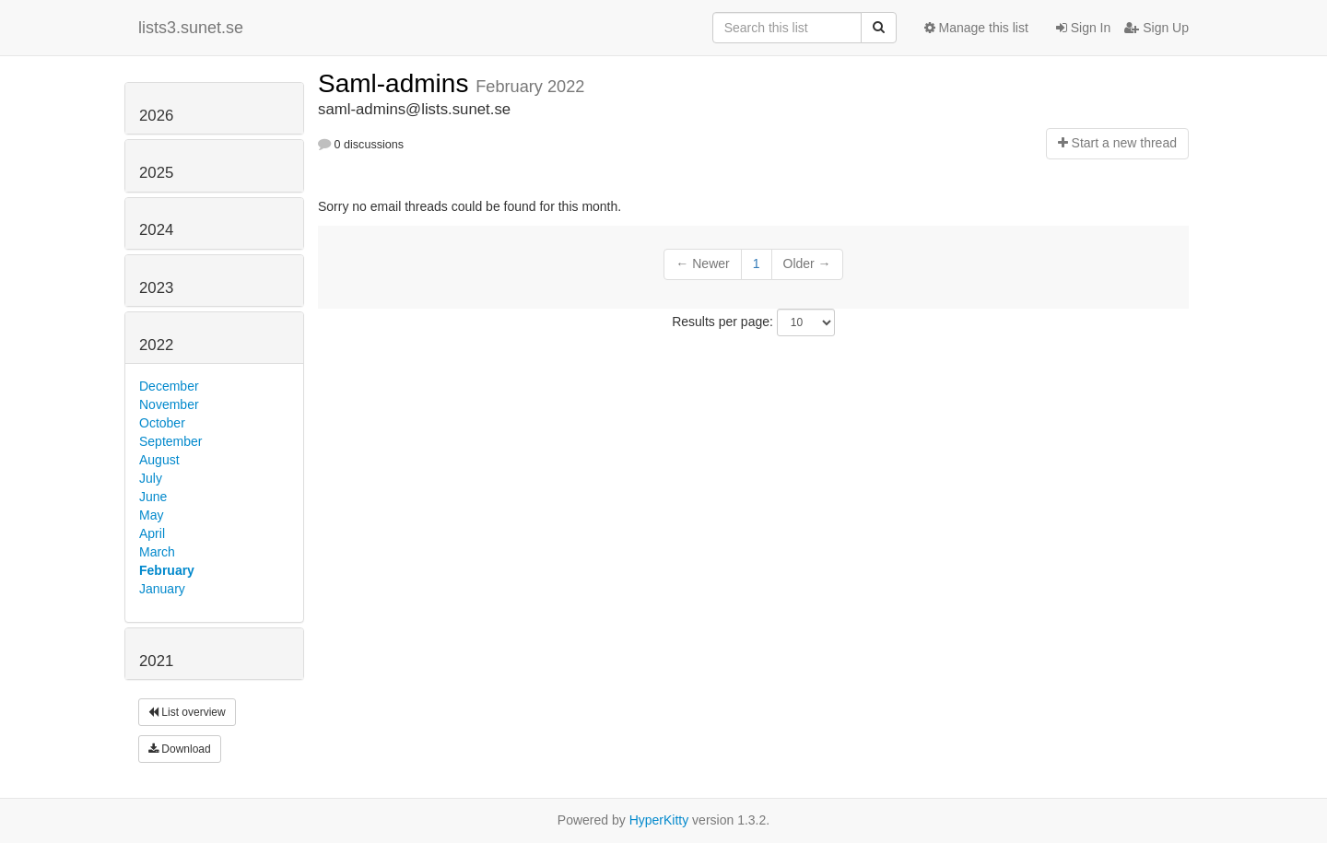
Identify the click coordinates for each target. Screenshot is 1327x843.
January (162, 588)
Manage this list (976, 27)
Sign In (1083, 27)
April (152, 533)
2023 (156, 288)
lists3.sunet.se (190, 27)
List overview (187, 712)
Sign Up (1156, 27)
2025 (156, 172)
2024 (156, 230)
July (150, 478)
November (169, 404)
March (157, 551)
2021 (156, 661)
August (159, 459)
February (166, 570)
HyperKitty (659, 820)
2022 (156, 345)
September (170, 441)
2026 (156, 115)
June (153, 496)
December (169, 386)
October (162, 423)
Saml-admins (397, 83)
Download (179, 749)
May (151, 515)
